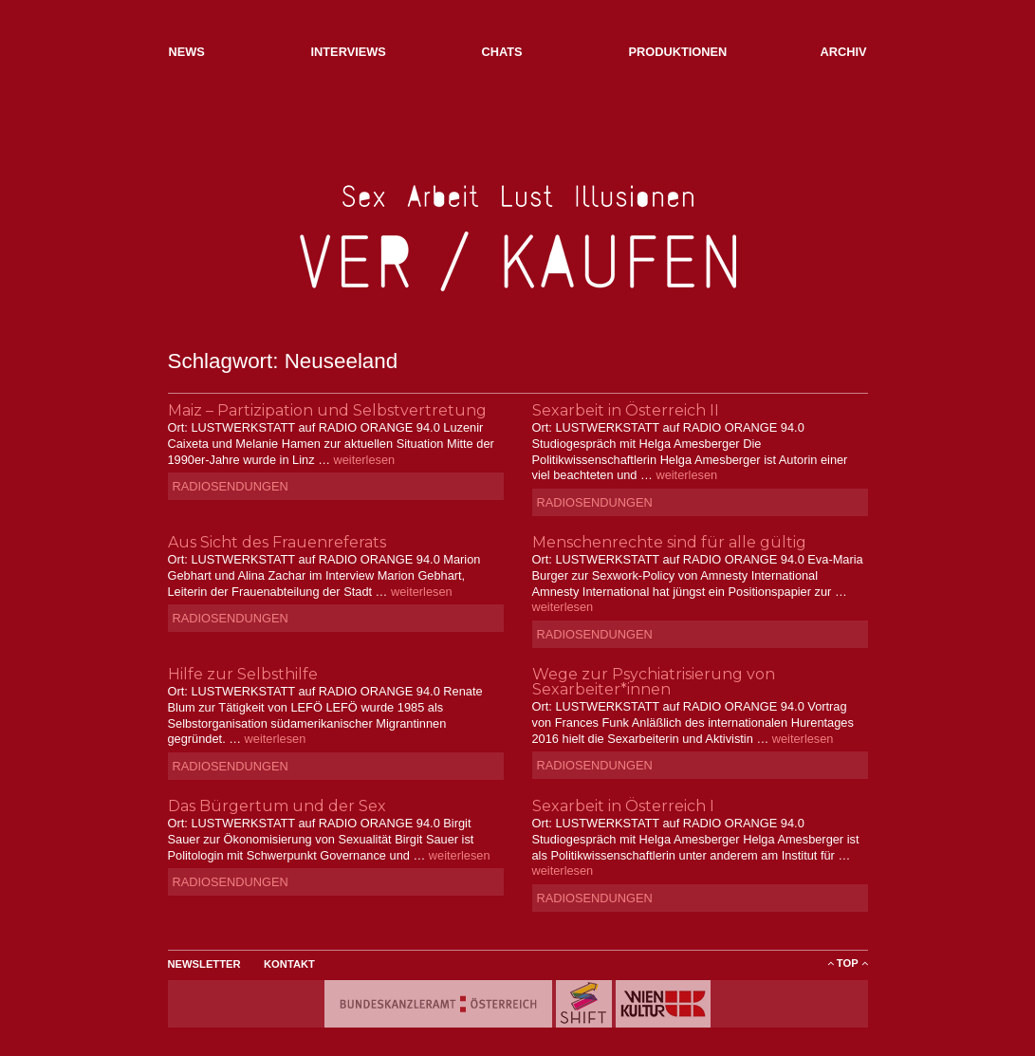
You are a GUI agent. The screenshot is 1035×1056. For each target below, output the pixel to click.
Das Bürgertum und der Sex (277, 806)
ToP (847, 963)
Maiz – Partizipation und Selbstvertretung (327, 410)
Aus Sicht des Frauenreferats (277, 542)
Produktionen (678, 52)
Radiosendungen (230, 486)
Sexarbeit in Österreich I (623, 806)
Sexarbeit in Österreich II (625, 410)
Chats (502, 52)
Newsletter (204, 964)
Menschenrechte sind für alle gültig (669, 542)
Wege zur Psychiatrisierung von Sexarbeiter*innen (653, 681)
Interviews (348, 52)
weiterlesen (364, 460)
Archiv (843, 52)
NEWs (187, 52)
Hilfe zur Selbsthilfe (243, 674)
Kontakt (289, 964)
